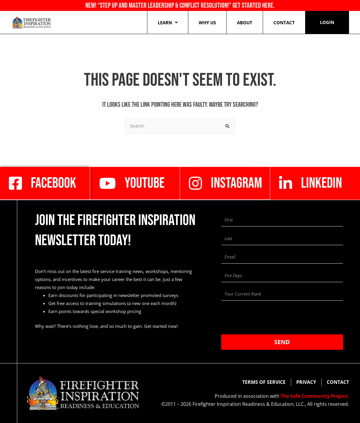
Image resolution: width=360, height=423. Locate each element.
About (244, 22)
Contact (284, 22)
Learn (168, 22)
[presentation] (266, 317)
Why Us (207, 22)
